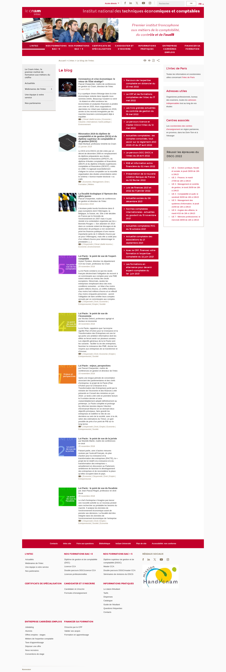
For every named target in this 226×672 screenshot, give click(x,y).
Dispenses (108, 597)
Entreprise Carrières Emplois (43, 621)
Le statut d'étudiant (111, 589)
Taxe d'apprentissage (34, 642)
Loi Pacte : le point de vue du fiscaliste (97, 488)
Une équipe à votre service (34, 96)
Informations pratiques (118, 583)
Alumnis (28, 631)
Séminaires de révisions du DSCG (118, 574)
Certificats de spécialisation (43, 583)
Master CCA (108, 566)
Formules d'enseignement (75, 593)
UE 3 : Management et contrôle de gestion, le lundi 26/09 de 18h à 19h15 (186, 187)
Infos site (67, 544)
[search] (170, 3)
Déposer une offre (33, 646)
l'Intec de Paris (188, 77)
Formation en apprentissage (76, 635)
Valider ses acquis (72, 631)
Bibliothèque (104, 544)
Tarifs (105, 593)
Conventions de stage (34, 654)
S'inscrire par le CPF (73, 627)
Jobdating (29, 627)
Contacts (54, 544)
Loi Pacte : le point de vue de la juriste (97, 438)
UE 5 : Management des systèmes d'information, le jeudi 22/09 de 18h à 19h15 (185, 203)
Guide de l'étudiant (111, 604)
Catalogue (107, 600)
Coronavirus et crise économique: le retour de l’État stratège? (96, 80)
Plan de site (141, 544)
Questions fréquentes (112, 608)
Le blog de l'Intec (85, 60)
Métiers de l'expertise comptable (39, 638)
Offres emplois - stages (35, 635)
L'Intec (71, 60)
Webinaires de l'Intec (35, 89)
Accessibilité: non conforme (164, 544)
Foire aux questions (85, 544)
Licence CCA (70, 566)
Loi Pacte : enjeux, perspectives (94, 365)
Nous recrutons (31, 650)
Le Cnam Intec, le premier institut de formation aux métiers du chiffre (37, 73)
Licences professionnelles (75, 574)
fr (200, 4)
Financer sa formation (78, 621)
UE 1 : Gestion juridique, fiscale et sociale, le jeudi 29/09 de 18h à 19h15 (185, 171)
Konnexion (26, 669)
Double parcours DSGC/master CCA (119, 570)
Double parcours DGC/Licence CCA (80, 570)
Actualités (30, 83)
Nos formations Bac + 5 (117, 554)
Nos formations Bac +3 (78, 554)
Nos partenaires (33, 103)
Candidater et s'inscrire (79, 583)
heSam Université (123, 544)
